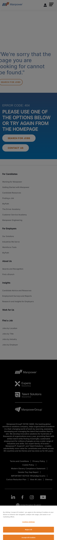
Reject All (28, 532)
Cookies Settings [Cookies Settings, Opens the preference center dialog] (28, 524)
